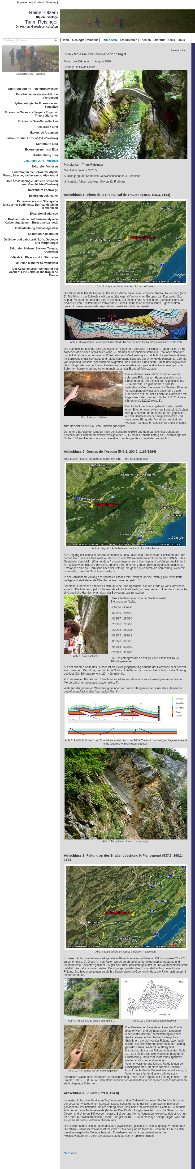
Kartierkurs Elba (47, 144)
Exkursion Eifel (47, 127)
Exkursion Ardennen (44, 132)
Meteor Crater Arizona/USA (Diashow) (32, 138)
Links (181, 40)
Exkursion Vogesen (45, 166)
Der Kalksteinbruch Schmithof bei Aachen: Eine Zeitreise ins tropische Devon (33, 272)
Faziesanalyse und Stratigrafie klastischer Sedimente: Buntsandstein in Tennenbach (30, 205)
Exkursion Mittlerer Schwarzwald (36, 263)
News (171, 40)
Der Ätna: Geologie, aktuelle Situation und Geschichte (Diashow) (32, 182)
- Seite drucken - (178, 50)
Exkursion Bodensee (44, 213)
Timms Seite (109, 40)
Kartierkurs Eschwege (43, 190)
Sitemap (51, 2)
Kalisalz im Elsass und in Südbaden (34, 257)
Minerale (93, 40)
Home (65, 40)
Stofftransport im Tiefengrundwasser (33, 88)
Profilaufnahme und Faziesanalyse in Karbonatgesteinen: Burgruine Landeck (31, 221)
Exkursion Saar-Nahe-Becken (38, 121)
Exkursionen (128, 40)
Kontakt (39, 2)
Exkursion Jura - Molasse (41, 161)
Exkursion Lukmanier (43, 195)
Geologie (78, 40)
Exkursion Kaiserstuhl (43, 234)
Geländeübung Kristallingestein (36, 228)
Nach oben (71, 1153)
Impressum (24, 2)
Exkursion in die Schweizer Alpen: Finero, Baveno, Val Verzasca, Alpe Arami (30, 174)
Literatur (159, 40)
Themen (145, 40)
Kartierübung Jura (45, 155)
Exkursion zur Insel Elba (41, 149)
